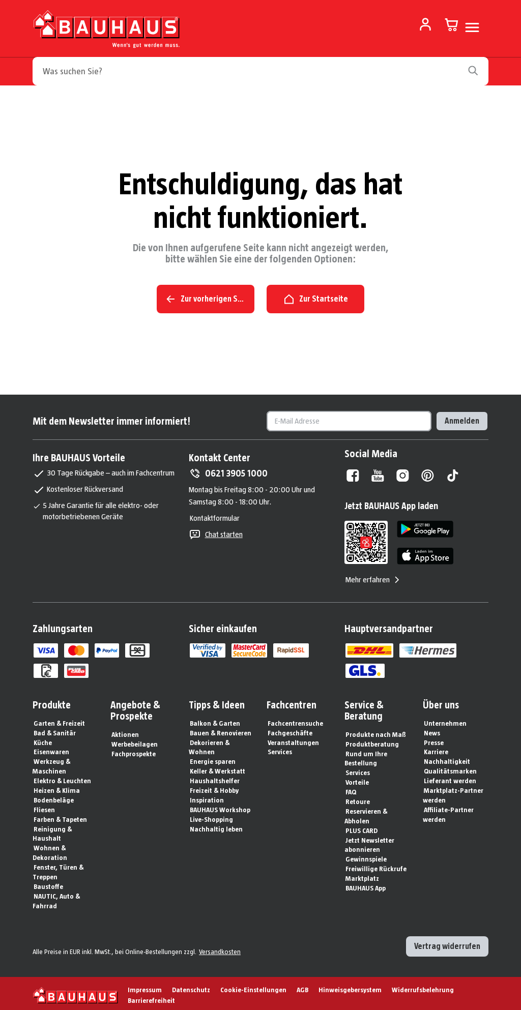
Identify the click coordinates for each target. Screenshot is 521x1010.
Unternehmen (445, 720)
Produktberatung (372, 741)
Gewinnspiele (366, 856)
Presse (434, 739)
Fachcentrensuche (295, 720)
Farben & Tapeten (60, 816)
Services (280, 749)
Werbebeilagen (134, 741)
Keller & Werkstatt (217, 768)
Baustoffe (48, 883)
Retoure (357, 798)
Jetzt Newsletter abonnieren (369, 842)
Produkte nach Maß (375, 731)
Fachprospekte (133, 751)
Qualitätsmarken (450, 768)
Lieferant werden (450, 778)
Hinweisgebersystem (350, 987)
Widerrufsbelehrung (423, 987)
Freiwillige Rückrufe (376, 866)
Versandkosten (220, 948)
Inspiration (207, 797)
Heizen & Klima (57, 787)
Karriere (436, 749)
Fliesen (44, 807)
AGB (302, 987)
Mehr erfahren (373, 577)
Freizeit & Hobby (214, 787)
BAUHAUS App (365, 885)
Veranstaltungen (293, 739)
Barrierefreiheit (151, 997)
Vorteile (357, 779)
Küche (43, 739)
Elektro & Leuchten (62, 778)
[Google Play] (425, 526)
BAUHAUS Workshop (220, 807)
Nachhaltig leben (216, 826)
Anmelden (462, 417)
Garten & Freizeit (59, 720)
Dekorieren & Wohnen (209, 744)
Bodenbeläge (54, 797)
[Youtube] (377, 472)
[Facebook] (352, 472)
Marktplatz (362, 875)
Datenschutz (191, 987)
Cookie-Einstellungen (253, 987)
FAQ (350, 789)
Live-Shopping (211, 816)
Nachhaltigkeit (447, 758)
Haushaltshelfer (215, 778)
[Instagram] (402, 472)
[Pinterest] (427, 472)
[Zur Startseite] (106, 31)
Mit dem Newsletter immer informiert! (111, 418)
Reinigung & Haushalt (52, 831)
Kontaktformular (215, 515)
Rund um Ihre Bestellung (365, 755)
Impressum (145, 987)
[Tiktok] (452, 472)
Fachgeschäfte (290, 730)
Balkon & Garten (215, 720)
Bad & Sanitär (55, 730)
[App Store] (425, 553)
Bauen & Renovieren (220, 730)
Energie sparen (213, 758)
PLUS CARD (361, 827)
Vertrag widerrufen (447, 943)
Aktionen (125, 731)
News (432, 730)
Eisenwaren (51, 749)
